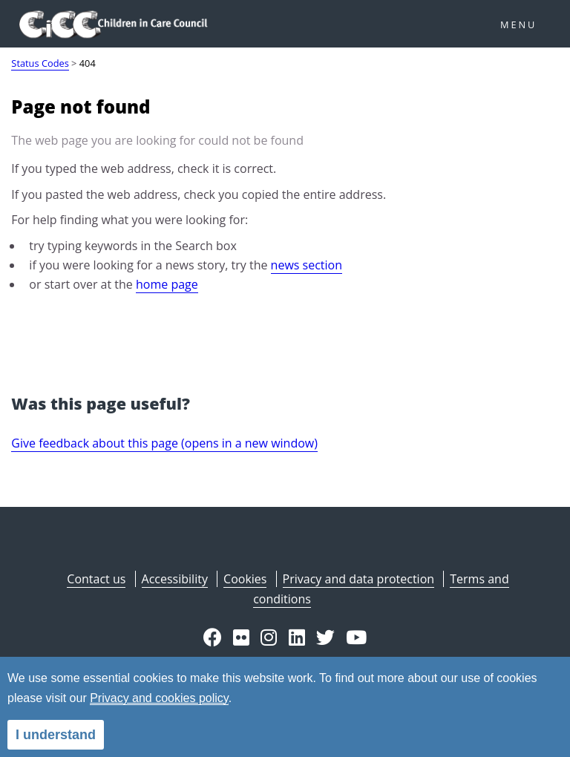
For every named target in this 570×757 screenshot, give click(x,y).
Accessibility (175, 579)
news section (306, 265)
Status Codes (39, 63)
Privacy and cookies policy (159, 698)
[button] (212, 639)
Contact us (96, 579)
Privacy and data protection (358, 579)
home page (167, 284)
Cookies (244, 579)
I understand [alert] (56, 734)
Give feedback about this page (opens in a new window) (164, 443)
